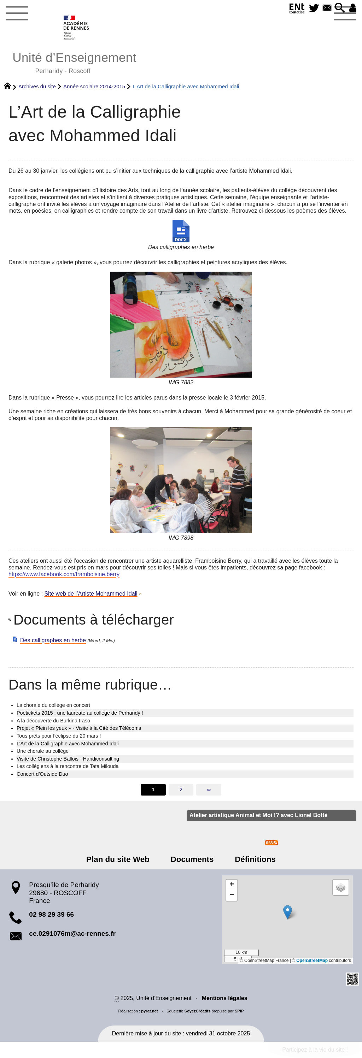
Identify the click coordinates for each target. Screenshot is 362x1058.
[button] (338, 8)
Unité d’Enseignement (74, 62)
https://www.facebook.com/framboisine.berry (63, 574)
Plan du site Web (121, 859)
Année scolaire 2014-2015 (94, 86)
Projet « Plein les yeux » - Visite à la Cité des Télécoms (79, 728)
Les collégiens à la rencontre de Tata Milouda (68, 766)
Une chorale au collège (43, 751)
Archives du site (37, 86)
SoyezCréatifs (197, 1011)
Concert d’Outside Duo (42, 774)
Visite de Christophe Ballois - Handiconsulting (68, 759)
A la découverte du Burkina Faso (53, 720)
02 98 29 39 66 (51, 914)
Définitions (252, 859)
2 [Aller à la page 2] (181, 789)
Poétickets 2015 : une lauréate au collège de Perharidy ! (80, 713)
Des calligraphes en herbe (53, 640)
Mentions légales (224, 998)
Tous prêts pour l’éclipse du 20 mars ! (59, 736)
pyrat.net (149, 1011)
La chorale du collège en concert (53, 705)
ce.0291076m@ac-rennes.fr (72, 933)
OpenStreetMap (312, 960)
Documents (192, 859)
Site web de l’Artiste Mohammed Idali (90, 594)
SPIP (239, 1011)
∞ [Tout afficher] (209, 789)
